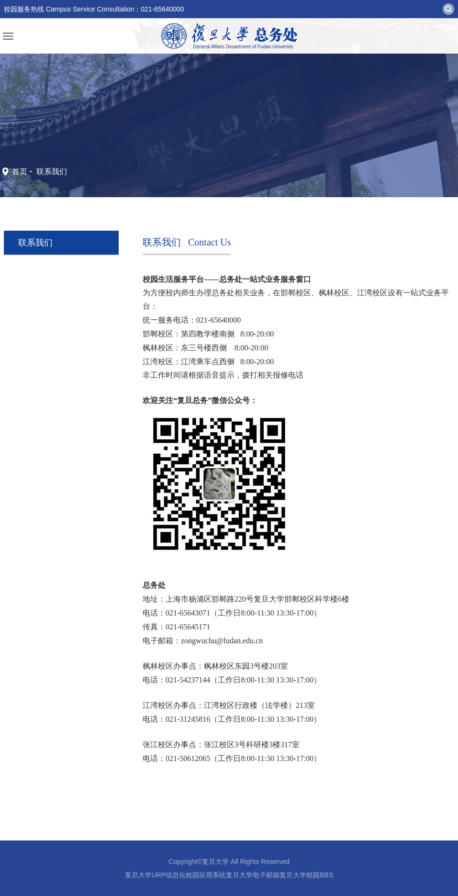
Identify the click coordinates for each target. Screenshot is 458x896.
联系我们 (50, 172)
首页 (19, 172)
